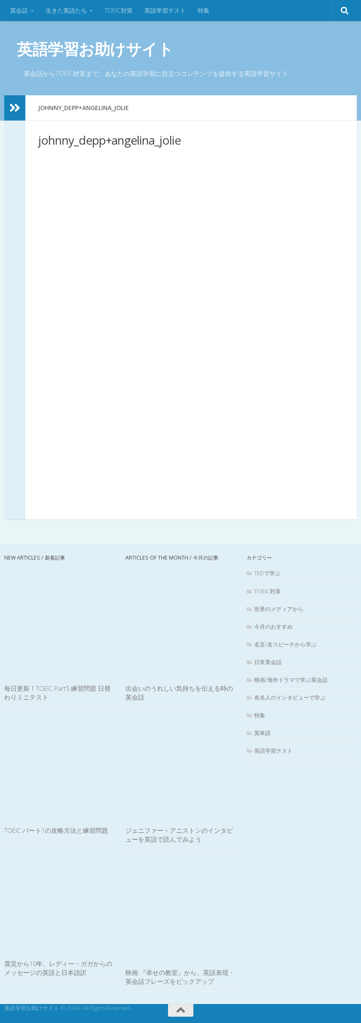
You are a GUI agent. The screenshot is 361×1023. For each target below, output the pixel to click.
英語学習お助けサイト (95, 48)
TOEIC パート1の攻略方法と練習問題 (56, 830)
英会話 (19, 10)
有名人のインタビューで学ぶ (290, 697)
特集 (203, 10)
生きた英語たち (66, 10)
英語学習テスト (165, 10)
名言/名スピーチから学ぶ (285, 644)
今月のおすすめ (273, 626)
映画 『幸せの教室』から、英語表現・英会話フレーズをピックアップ (180, 976)
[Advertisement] (191, 317)
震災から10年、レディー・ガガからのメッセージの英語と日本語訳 (58, 968)
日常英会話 (268, 662)
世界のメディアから (279, 608)
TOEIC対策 (119, 10)
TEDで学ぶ (267, 573)
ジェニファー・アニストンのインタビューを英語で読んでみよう (179, 834)
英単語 (262, 733)
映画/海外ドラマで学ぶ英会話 (291, 680)
